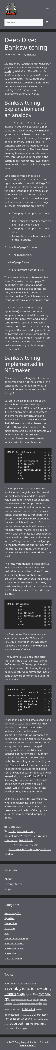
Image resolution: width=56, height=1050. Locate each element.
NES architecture (14, 943)
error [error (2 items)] (29, 999)
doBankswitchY (13, 836)
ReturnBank (40, 836)
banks (12, 831)
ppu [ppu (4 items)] (32, 1014)
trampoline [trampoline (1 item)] (8, 1028)
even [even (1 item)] (35, 1000)
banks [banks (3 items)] (26, 989)
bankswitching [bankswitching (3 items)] (41, 989)
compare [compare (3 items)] (45, 994)
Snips (7, 889)
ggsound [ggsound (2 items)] (42, 999)
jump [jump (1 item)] (45, 1004)
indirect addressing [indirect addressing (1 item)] (31, 1004)
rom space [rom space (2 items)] (10, 1018)
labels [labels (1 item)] (6, 1009)
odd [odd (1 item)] (44, 1009)
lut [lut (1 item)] (20, 1009)
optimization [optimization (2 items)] (11, 1014)
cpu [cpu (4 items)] (7, 999)
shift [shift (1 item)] (22, 1019)
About (8, 879)
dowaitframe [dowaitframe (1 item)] (21, 1000)
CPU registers (33, 434)
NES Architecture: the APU (24, 845)
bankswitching (25, 831)
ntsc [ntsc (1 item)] (40, 1009)
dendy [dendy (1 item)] (13, 1000)
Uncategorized (13, 958)
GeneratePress (28, 1045)
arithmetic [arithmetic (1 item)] (27, 984)
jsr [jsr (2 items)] (40, 1003)
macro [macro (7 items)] (28, 1008)
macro (27, 836)
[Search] (47, 22)
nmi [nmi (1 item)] (37, 1009)
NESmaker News (14, 948)
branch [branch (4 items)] (10, 993)
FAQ (6, 933)
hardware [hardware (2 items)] (18, 1003)
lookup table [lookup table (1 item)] (14, 1009)
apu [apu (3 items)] (20, 983)
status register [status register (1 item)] (38, 1019)
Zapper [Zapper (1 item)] (24, 1028)
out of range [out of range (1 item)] (24, 1015)
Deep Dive (15, 826)
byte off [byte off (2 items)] (30, 994)
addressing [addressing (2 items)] (10, 983)
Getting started (13, 884)
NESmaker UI (12, 953)
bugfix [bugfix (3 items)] (20, 994)
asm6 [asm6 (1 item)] (34, 984)
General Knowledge (16, 938)
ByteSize (9, 918)
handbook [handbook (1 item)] (8, 1004)
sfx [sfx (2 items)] (18, 1018)
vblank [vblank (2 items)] (17, 1028)
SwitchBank (26, 840)
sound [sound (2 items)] (28, 1018)
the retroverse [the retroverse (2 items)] (38, 1023)
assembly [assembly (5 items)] (12, 988)
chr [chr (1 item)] (36, 994)
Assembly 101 (12, 913)
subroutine (10, 840)
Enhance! (9, 928)
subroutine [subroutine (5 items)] (19, 1023)
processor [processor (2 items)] (42, 1014)
